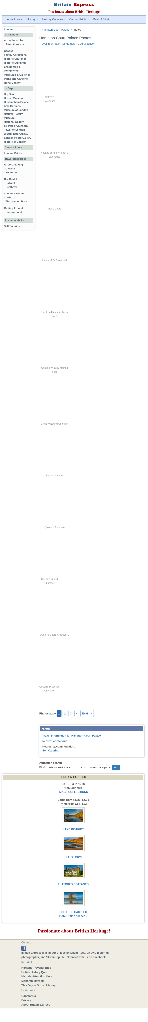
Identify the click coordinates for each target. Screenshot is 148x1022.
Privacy (26, 1000)
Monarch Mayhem (33, 980)
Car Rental (10, 179)
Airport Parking (13, 164)
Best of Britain (101, 19)
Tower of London (14, 129)
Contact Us (28, 995)
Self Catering (50, 750)
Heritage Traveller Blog (36, 967)
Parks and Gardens (16, 78)
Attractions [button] (14, 19)
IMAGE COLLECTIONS (73, 791)
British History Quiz (34, 972)
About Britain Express (35, 1004)
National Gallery (14, 121)
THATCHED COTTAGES (73, 884)
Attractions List (13, 40)
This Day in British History (38, 985)
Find (42, 767)
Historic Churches (15, 58)
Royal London (12, 82)
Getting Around (13, 208)
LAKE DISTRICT (73, 829)
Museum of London (16, 110)
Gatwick (10, 168)
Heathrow (11, 172)
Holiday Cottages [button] (53, 19)
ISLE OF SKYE (73, 857)
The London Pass (16, 201)
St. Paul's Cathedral (16, 125)
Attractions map (15, 44)
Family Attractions (15, 54)
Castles (8, 50)
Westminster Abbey (16, 133)
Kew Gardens (12, 106)
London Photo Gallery (17, 137)
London (9, 29)
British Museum (13, 98)
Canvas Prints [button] (79, 19)
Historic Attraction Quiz (36, 976)
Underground (13, 212)
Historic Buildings (15, 62)
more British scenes (72, 916)
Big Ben (9, 94)
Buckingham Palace (16, 102)
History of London (15, 141)
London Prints (13, 153)
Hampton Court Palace (55, 29)
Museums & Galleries (17, 74)
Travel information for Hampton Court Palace (66, 43)
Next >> (87, 713)
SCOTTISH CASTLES (73, 912)
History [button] (32, 19)
